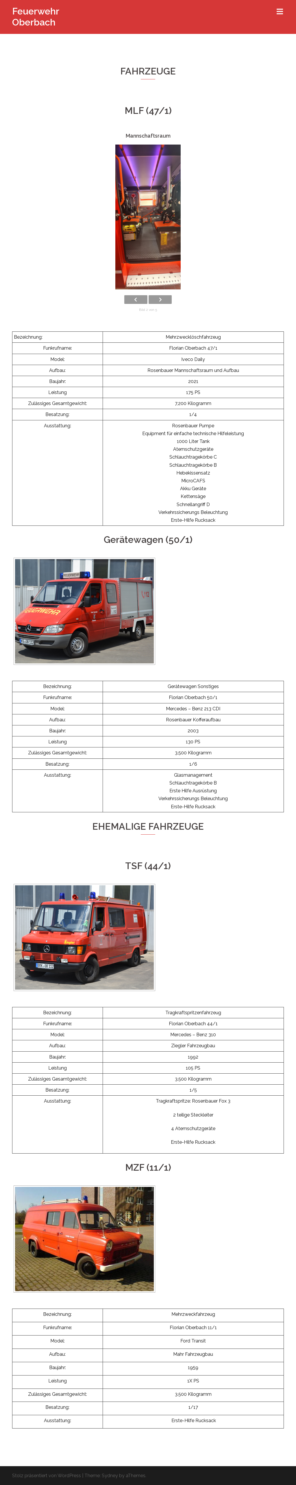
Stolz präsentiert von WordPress (46, 1475)
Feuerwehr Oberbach (35, 17)
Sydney (110, 1475)
